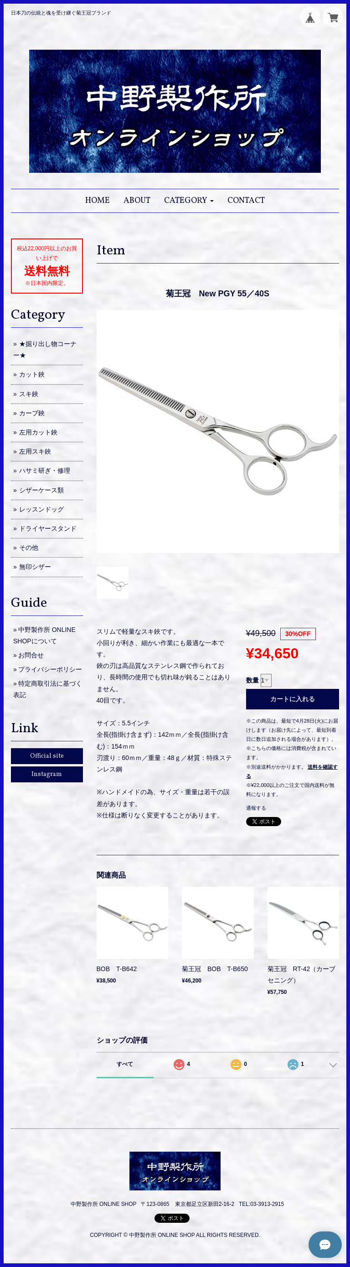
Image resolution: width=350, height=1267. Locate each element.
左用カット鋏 (38, 432)
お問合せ (31, 655)
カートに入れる (292, 699)
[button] (189, 200)
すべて (125, 1064)
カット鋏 (32, 374)
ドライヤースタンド (48, 528)
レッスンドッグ (41, 509)
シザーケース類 (41, 490)
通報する (256, 808)
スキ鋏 (28, 394)
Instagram (46, 774)
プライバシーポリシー (50, 669)
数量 (252, 680)
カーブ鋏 (32, 413)
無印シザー (35, 566)
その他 (28, 547)
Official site (47, 756)
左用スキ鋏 (35, 451)
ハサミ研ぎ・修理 (44, 470)
